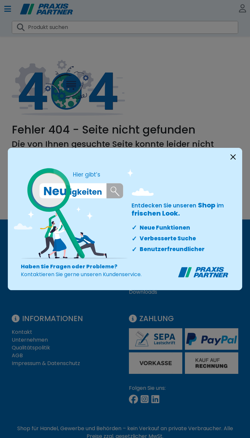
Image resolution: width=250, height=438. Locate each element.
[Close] (233, 157)
